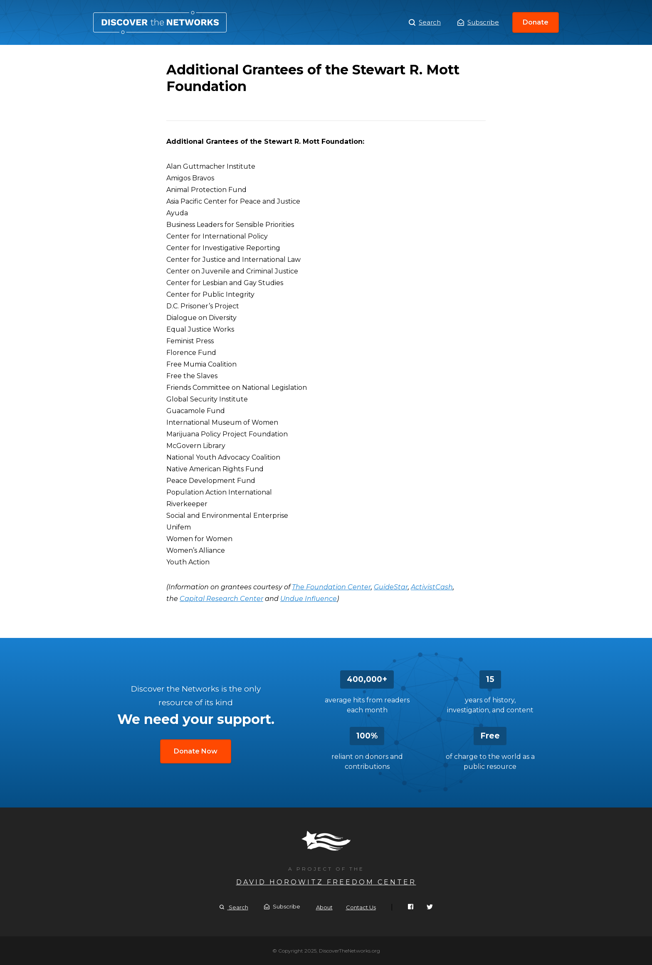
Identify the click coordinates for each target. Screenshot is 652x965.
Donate (535, 22)
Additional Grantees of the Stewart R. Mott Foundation (160, 22)
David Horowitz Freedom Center (326, 882)
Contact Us (361, 907)
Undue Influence (308, 599)
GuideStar (391, 587)
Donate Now (195, 751)
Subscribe (478, 22)
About (324, 907)
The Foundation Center (331, 587)
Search (425, 22)
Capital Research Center (221, 599)
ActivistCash (432, 587)
